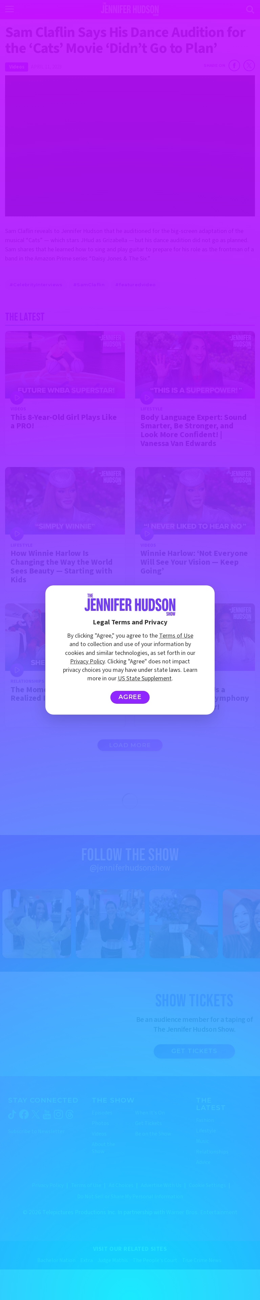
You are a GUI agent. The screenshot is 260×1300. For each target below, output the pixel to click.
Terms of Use (176, 636)
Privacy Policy (87, 661)
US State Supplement (145, 678)
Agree (130, 697)
